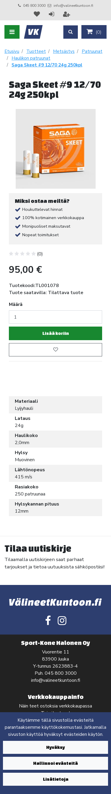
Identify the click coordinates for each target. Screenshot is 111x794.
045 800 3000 (34, 5)
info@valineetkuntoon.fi (73, 5)
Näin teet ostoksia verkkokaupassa (55, 706)
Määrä (15, 304)
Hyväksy (55, 747)
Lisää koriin (55, 333)
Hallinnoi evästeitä (55, 763)
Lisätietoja (55, 779)
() (94, 31)
